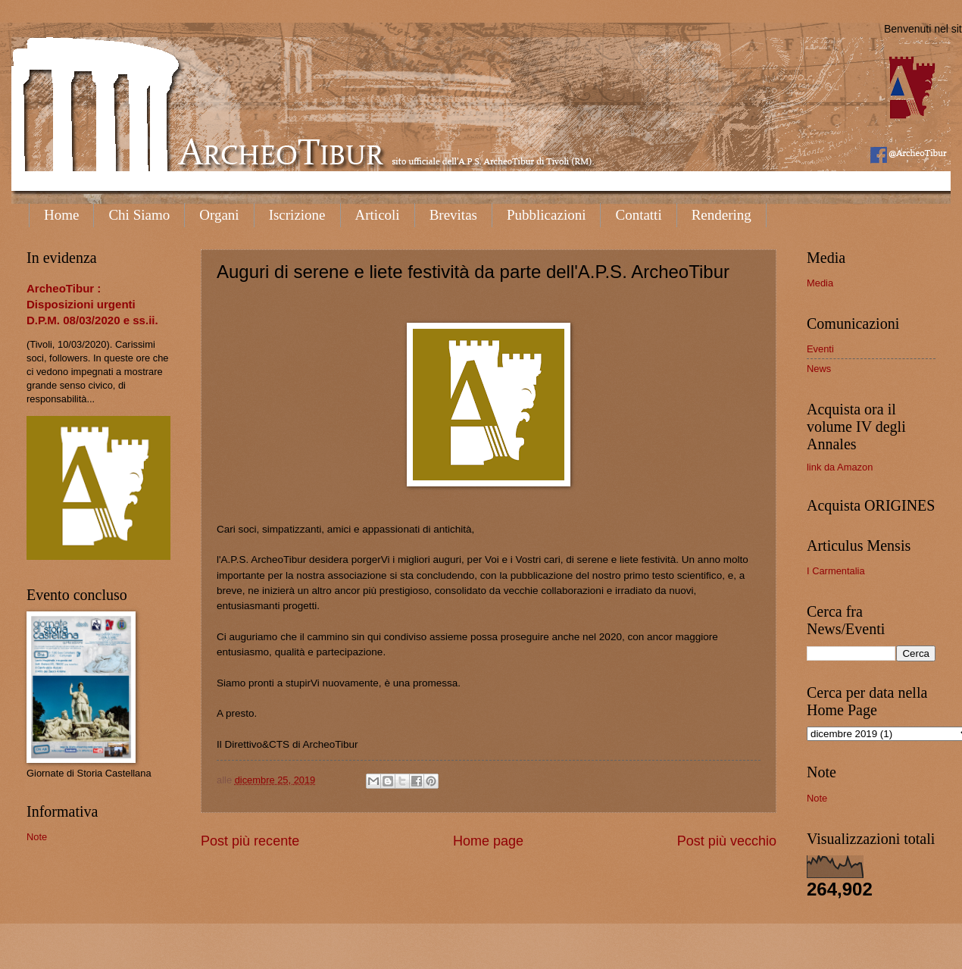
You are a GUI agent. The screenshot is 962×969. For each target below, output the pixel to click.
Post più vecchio (726, 841)
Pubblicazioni (546, 215)
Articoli (377, 215)
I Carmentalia (836, 571)
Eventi (820, 349)
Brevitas (453, 215)
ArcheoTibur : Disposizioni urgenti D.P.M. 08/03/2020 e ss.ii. (92, 304)
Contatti (638, 215)
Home (61, 215)
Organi (219, 215)
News (819, 368)
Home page (488, 841)
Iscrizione (297, 215)
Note (37, 836)
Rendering (721, 215)
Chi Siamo (139, 215)
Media (820, 283)
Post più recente (250, 841)
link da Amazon (840, 467)
